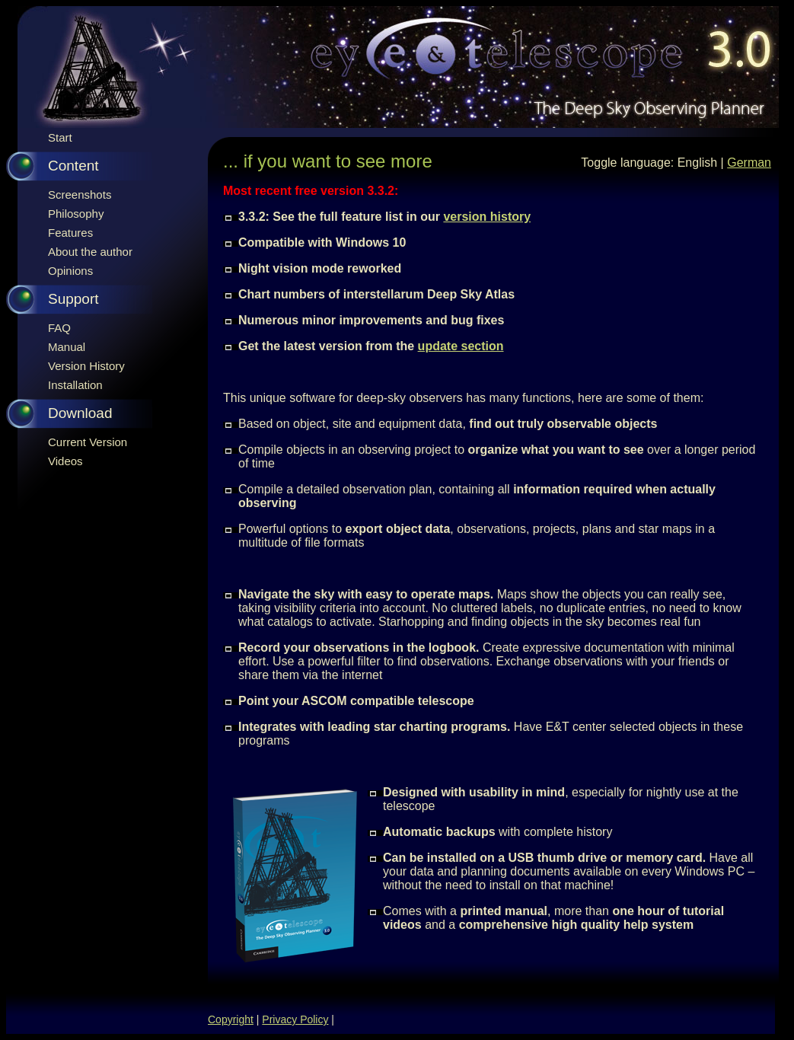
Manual (66, 346)
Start (60, 137)
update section (461, 346)
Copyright (231, 1019)
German (749, 162)
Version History (86, 365)
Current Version (87, 441)
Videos (65, 461)
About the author (90, 251)
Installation (75, 384)
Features (70, 232)
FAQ (59, 327)
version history (487, 216)
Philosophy (76, 213)
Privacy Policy (295, 1019)
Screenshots (79, 194)
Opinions (70, 270)
